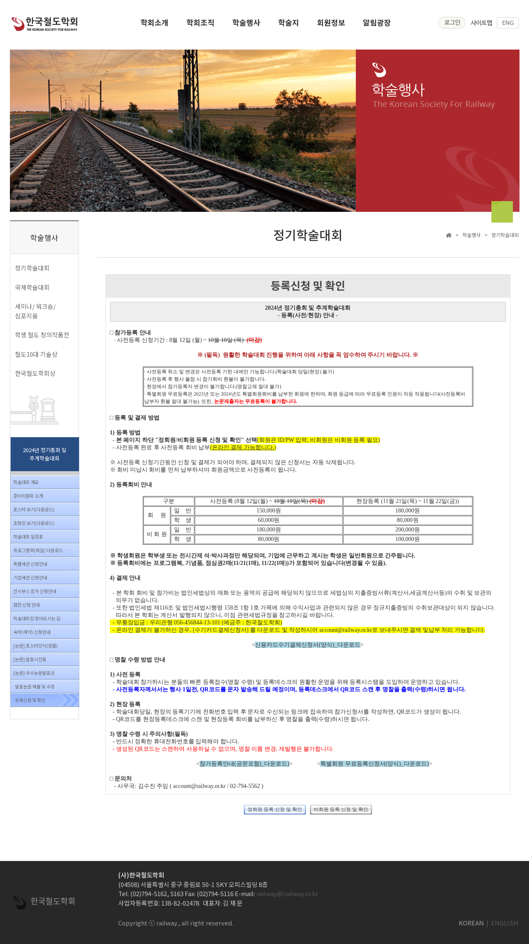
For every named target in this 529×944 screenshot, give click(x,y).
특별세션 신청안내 (30, 563)
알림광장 (377, 25)
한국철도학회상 (35, 373)
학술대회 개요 (26, 482)
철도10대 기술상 (36, 354)
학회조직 (200, 25)
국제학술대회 (32, 287)
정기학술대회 (32, 267)
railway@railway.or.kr (287, 893)
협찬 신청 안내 (26, 604)
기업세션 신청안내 (30, 577)
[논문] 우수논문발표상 (34, 672)
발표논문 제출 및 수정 (35, 686)
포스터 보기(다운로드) (34, 509)
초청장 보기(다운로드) (34, 522)
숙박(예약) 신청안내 (31, 632)
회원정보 (331, 25)
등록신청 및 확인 (30, 700)
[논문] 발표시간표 (29, 659)
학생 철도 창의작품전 (42, 334)
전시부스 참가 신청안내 (34, 591)
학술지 (288, 25)
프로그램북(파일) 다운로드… (40, 550)
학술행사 (246, 25)
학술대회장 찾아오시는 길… (39, 618)
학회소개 (155, 25)
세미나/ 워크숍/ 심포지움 (35, 311)
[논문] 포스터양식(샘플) (35, 645)
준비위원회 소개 (28, 495)
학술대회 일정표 (28, 536)
